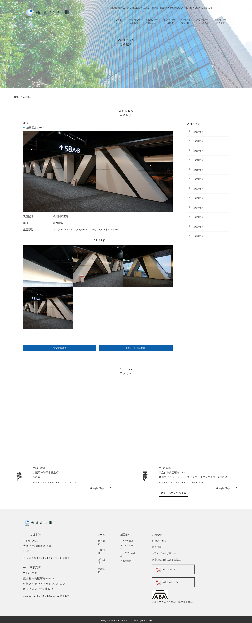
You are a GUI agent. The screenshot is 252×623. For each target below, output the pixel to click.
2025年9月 (199, 132)
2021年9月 (199, 170)
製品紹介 (125, 534)
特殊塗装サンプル (168, 582)
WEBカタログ (166, 569)
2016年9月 (199, 217)
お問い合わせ (159, 541)
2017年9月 (199, 208)
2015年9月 (199, 227)
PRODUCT (152, 22)
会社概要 (102, 541)
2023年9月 (199, 151)
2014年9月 (199, 236)
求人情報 (156, 547)
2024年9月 (199, 141)
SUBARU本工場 (60, 348)
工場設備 (102, 547)
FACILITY (169, 22)
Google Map (97, 488)
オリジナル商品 (128, 550)
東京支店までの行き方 (173, 493)
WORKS (185, 22)
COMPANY (134, 22)
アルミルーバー (128, 545)
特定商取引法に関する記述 (166, 559)
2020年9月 (199, 179)
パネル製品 (126, 541)
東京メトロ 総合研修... (136, 348)
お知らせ (156, 534)
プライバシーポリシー (164, 553)
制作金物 (125, 555)
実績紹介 (102, 559)
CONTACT (202, 22)
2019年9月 (199, 189)
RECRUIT (220, 22)
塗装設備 (102, 553)
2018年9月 (199, 198)
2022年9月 (199, 160)
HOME (118, 22)
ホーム (101, 534)
